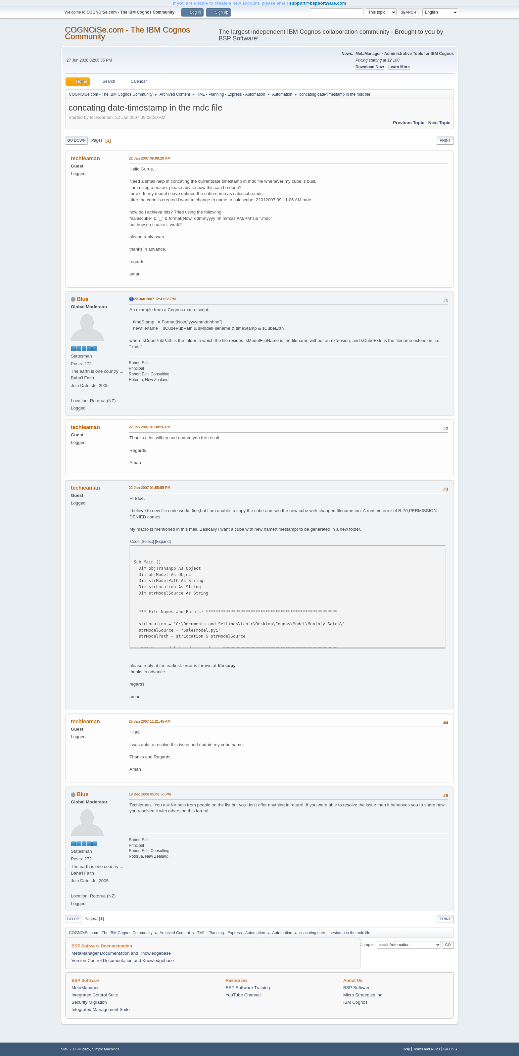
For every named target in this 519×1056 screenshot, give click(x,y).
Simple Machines (105, 1049)
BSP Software (357, 987)
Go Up (73, 919)
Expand (163, 541)
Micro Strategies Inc (362, 994)
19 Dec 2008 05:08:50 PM (150, 794)
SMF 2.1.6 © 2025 (75, 1049)
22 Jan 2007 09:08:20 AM (149, 158)
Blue (82, 299)
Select (147, 541)
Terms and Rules (426, 1049)
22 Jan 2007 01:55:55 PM (149, 488)
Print (445, 140)
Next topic (439, 122)
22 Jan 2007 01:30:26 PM (149, 427)
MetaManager (85, 987)
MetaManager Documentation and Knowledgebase (121, 953)
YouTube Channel (243, 994)
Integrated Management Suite (100, 1009)
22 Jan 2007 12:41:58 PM (155, 299)
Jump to (367, 944)
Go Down (76, 140)
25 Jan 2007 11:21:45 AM (149, 721)
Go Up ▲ (450, 1049)
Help (406, 1049)
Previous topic (408, 122)
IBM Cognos (355, 1002)
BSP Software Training (248, 987)
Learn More (399, 67)
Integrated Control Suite (94, 994)
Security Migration (89, 1002)
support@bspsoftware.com (317, 3)
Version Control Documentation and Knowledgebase (122, 960)
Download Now (369, 67)
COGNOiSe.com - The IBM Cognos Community (127, 33)
